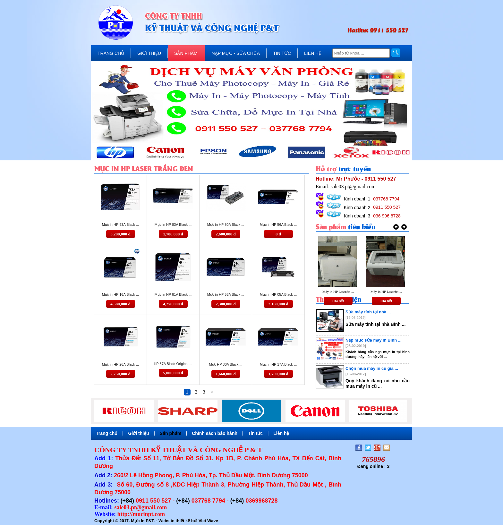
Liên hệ (281, 433)
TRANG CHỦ (111, 53)
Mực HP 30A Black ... (225, 364)
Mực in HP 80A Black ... (225, 224)
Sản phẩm (170, 433)
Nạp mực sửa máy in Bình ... (373, 340)
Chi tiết (338, 301)
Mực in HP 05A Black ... (278, 294)
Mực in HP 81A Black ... (173, 294)
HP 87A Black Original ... (173, 364)
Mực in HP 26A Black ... (120, 364)
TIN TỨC (282, 53)
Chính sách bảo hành (214, 433)
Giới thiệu (138, 433)
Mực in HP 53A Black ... (225, 294)
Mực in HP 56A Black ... (278, 224)
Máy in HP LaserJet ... (338, 291)
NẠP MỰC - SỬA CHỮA (236, 53)
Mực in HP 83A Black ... (173, 224)
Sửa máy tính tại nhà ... (368, 312)
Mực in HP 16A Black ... (120, 294)
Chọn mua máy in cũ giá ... (371, 368)
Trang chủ (106, 433)
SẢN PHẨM (185, 53)
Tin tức (255, 433)
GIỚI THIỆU (149, 53)
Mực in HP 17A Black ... (278, 364)
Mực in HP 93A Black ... (120, 224)
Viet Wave (208, 520)
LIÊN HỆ (312, 53)
